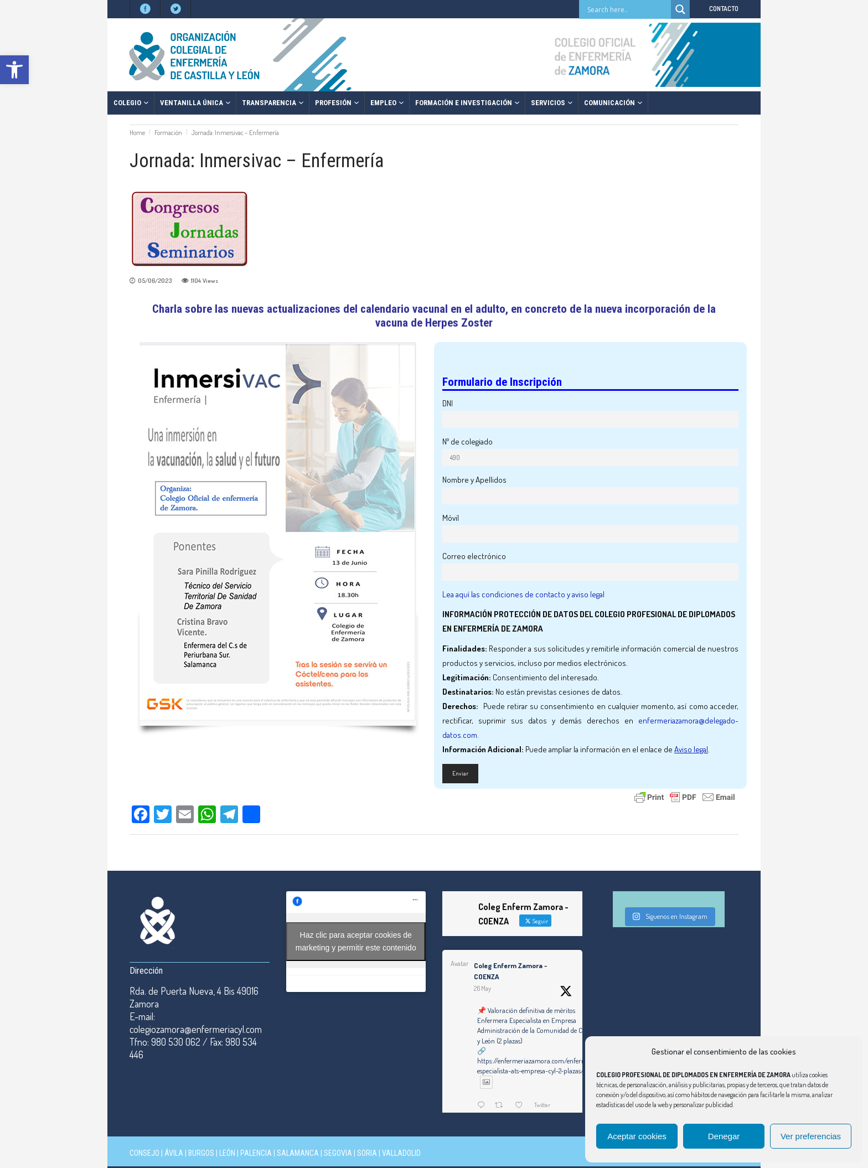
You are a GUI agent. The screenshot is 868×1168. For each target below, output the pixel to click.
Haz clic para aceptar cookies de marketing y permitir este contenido (356, 941)
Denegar (724, 1136)
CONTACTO (723, 8)
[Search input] (627, 9)
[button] (14, 69)
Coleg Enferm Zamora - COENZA (510, 971)
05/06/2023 (155, 281)
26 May (482, 988)
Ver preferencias (811, 1136)
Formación (168, 132)
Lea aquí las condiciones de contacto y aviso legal (523, 594)
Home (137, 132)
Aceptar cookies (636, 1136)
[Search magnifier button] (680, 9)
